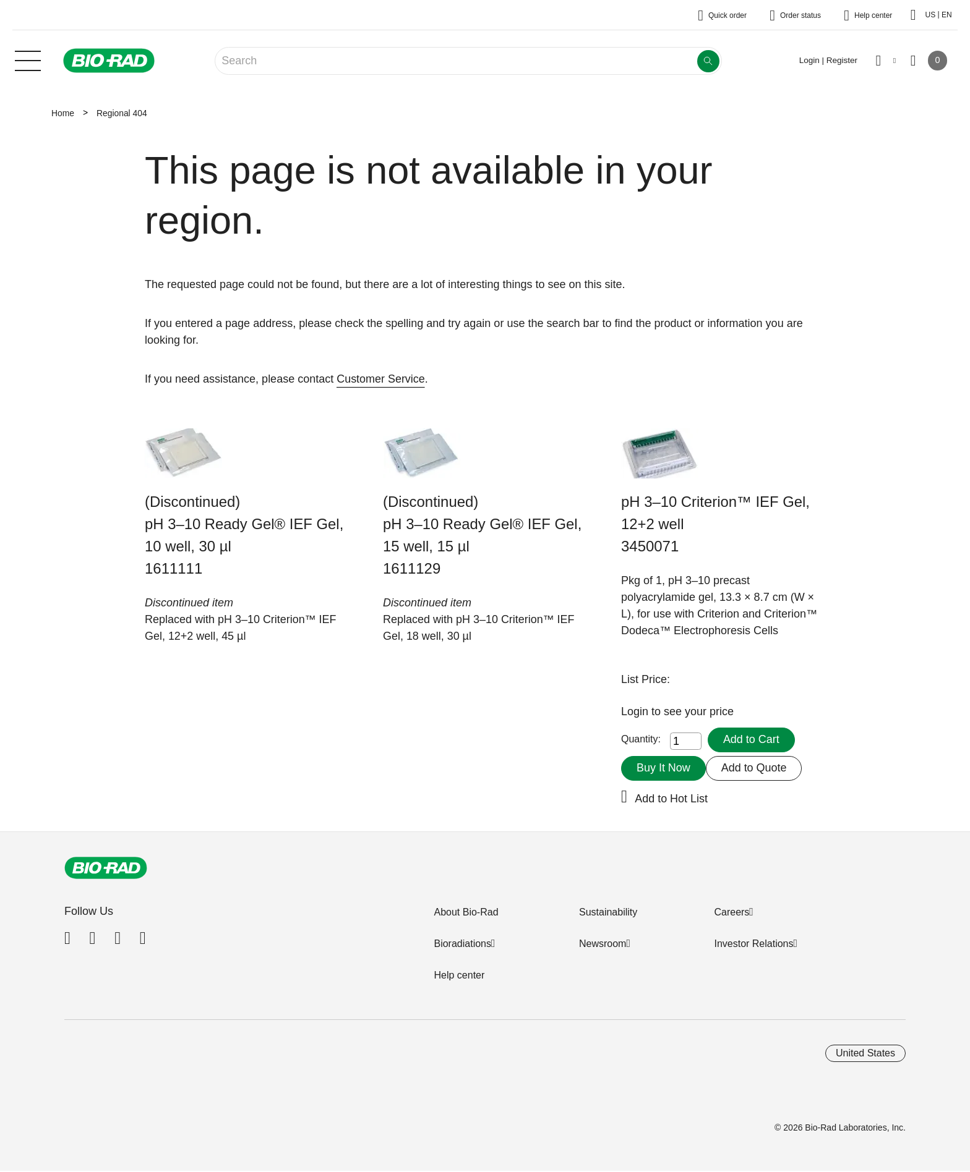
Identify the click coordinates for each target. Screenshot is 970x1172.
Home (62, 113)
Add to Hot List (671, 798)
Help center (459, 975)
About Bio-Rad (466, 912)
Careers (731, 912)
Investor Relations (753, 943)
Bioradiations (462, 943)
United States (865, 1053)
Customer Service (381, 379)
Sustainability (608, 912)
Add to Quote (754, 768)
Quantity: (641, 739)
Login (636, 711)
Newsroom (602, 943)
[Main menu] (27, 59)
